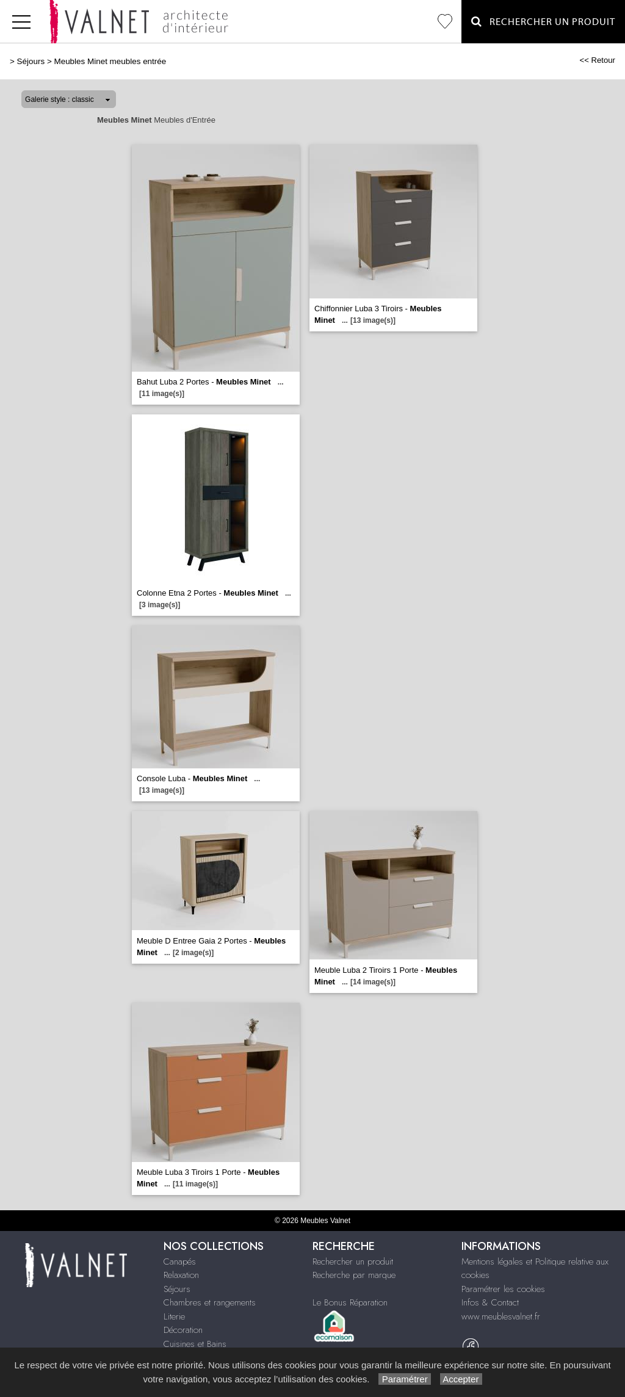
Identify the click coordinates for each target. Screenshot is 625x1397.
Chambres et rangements (210, 1302)
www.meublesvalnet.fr (500, 1316)
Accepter (461, 1379)
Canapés (180, 1261)
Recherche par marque (354, 1275)
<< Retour (597, 60)
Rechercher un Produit (543, 21)
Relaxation (181, 1275)
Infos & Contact (490, 1302)
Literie (174, 1316)
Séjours (31, 61)
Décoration (183, 1330)
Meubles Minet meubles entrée (110, 61)
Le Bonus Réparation (350, 1302)
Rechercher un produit (352, 1261)
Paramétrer (404, 1379)
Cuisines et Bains (195, 1344)
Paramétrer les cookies (503, 1289)
